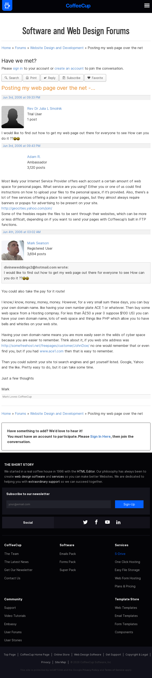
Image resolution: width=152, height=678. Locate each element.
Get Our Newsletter (18, 570)
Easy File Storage (127, 570)
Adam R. (34, 157)
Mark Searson (38, 243)
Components (124, 632)
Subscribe (71, 78)
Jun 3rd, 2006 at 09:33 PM (21, 97)
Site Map (60, 662)
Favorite (95, 78)
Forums (20, 48)
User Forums (13, 632)
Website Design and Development (57, 48)
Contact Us (12, 578)
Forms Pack (68, 562)
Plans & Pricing (125, 586)
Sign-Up (129, 504)
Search (12, 78)
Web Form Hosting (128, 578)
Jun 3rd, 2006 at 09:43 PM (21, 146)
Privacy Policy (91, 669)
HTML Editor (86, 471)
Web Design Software (87, 654)
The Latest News (16, 562)
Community (13, 599)
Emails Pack (68, 554)
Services (121, 545)
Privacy (46, 662)
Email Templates (126, 616)
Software (67, 545)
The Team (11, 554)
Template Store (127, 599)
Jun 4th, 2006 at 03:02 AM (22, 232)
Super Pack (68, 570)
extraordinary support (44, 481)
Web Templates (126, 607)
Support (10, 607)
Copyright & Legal (136, 654)
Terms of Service (114, 669)
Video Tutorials (15, 616)
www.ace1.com (51, 351)
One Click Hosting (127, 562)
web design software (30, 476)
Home (6, 48)
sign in (18, 68)
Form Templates (126, 624)
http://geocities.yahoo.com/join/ (26, 208)
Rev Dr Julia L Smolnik (44, 108)
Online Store (62, 654)
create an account (69, 68)
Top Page (10, 654)
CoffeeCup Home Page (34, 654)
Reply (49, 78)
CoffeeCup (12, 545)
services (58, 476)
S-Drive (120, 554)
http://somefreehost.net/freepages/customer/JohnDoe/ (45, 345)
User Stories (13, 640)
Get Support (113, 654)
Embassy (10, 624)
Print (31, 78)
